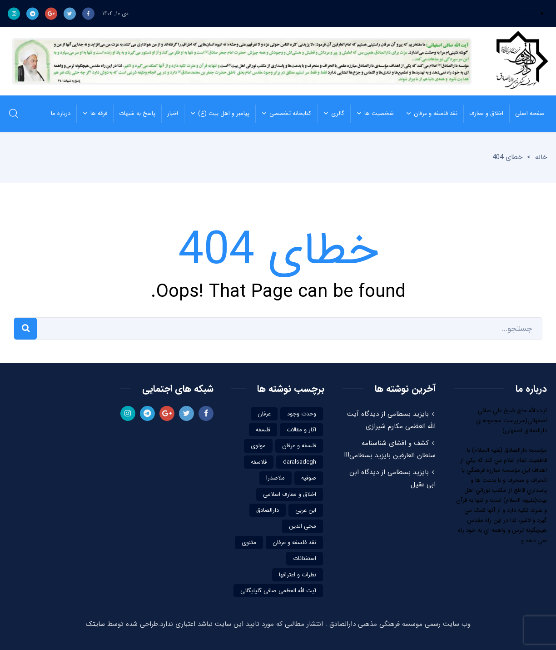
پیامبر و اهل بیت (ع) (216, 114)
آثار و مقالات (301, 430)
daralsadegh (299, 462)
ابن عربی (305, 510)
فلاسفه (259, 462)
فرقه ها (91, 114)
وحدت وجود (301, 414)
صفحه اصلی (527, 114)
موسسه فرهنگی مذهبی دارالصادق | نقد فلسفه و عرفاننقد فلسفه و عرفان (520, 61)
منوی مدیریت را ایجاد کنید (497, 13)
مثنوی (249, 542)
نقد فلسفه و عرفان (428, 114)
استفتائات (304, 558)
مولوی (258, 445)
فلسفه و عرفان (299, 445)
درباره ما (60, 113)
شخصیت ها (372, 114)
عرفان (264, 414)
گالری (330, 114)
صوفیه (308, 478)
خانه (541, 157)
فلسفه (263, 430)
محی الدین (302, 526)
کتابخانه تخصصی (283, 114)
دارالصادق (267, 510)
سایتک (95, 624)
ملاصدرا (275, 478)
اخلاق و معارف (483, 114)
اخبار (169, 114)
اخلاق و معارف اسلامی (289, 494)
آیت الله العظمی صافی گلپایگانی (278, 590)
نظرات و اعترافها (297, 575)
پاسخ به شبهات (134, 114)
